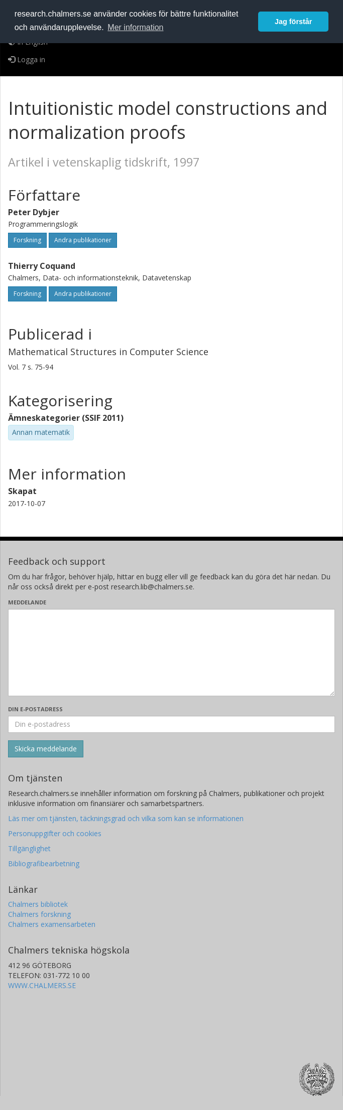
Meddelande (27, 602)
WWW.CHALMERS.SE (42, 985)
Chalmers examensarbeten (51, 924)
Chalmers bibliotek (38, 904)
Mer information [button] (135, 27)
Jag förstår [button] (293, 22)
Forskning (27, 240)
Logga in (26, 59)
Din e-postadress (35, 709)
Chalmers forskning (39, 914)
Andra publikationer (82, 240)
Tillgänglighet (29, 848)
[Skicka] (45, 748)
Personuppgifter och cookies (54, 833)
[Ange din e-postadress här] (171, 724)
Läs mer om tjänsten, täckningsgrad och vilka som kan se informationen (126, 818)
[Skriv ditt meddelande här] (171, 652)
